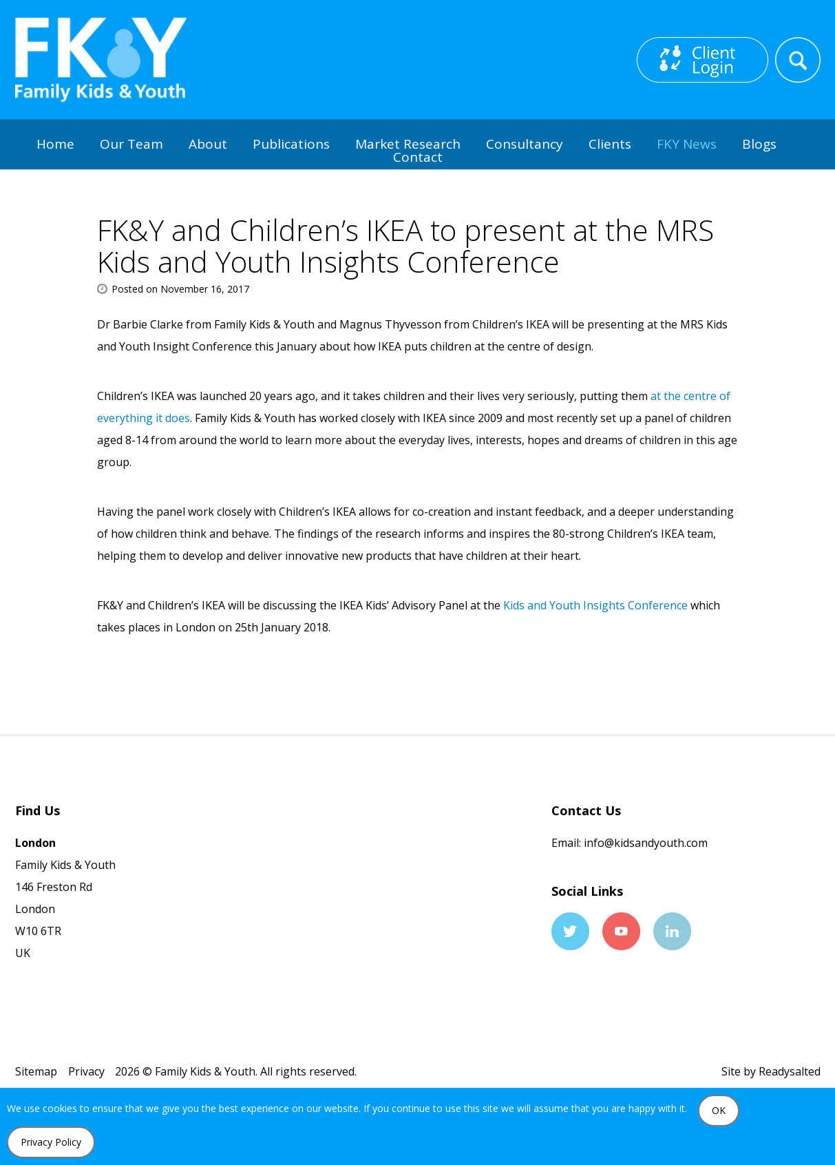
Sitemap (36, 1071)
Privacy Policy (51, 1141)
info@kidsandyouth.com (644, 842)
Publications (291, 144)
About (208, 144)
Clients (610, 144)
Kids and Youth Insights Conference (595, 605)
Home (55, 144)
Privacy (86, 1071)
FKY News (687, 144)
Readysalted (790, 1071)
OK (719, 1110)
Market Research (408, 144)
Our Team (131, 144)
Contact (418, 157)
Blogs (759, 144)
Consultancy (524, 144)
